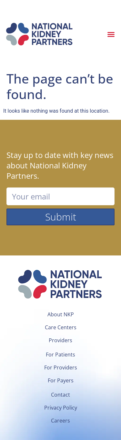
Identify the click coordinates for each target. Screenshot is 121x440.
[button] (111, 34)
